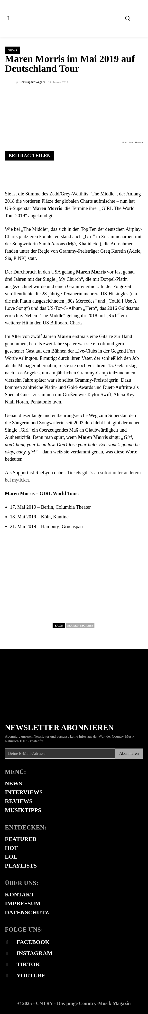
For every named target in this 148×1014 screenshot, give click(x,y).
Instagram (35, 953)
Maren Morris (80, 625)
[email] (60, 753)
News (12, 50)
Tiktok (28, 964)
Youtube (31, 975)
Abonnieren (129, 753)
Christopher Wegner (32, 81)
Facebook (33, 942)
